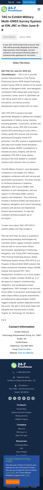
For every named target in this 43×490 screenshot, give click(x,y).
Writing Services (21, 416)
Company (21, 425)
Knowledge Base (21, 445)
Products (21, 405)
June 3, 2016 (25, 37)
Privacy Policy (11, 487)
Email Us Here (24, 349)
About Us (21, 429)
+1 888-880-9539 (23, 372)
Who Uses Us (21, 432)
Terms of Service (23, 487)
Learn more (10, 472)
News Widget (21, 452)
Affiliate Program (21, 419)
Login (19, 2)
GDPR (27, 475)
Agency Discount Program (21, 412)
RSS (21, 448)
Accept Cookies (13, 482)
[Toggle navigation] (39, 9)
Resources (21, 441)
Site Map (34, 487)
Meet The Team (21, 435)
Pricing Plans (21, 409)
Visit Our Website (25, 353)
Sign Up (11, 2)
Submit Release (29, 2)
